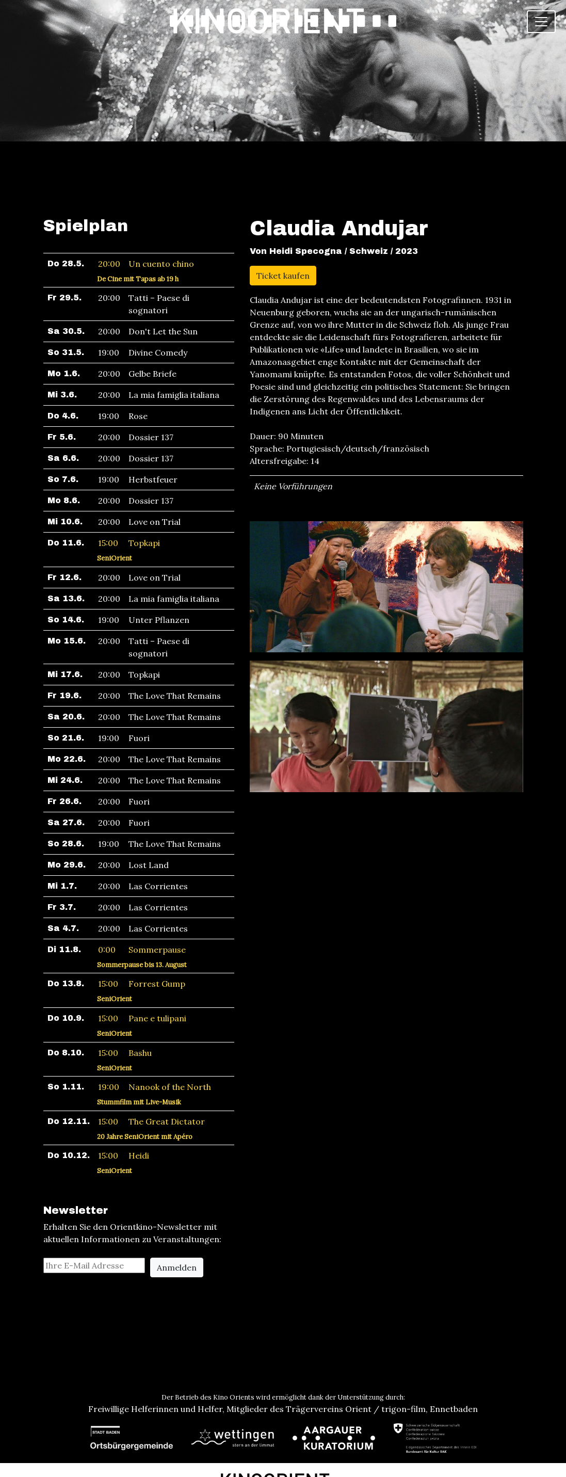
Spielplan (85, 167)
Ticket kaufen (283, 217)
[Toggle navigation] (541, 21)
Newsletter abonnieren (283, 1457)
